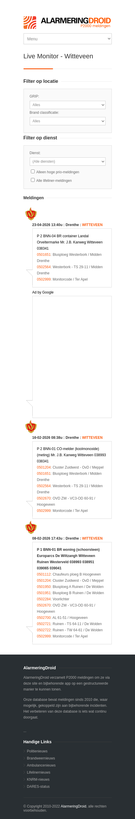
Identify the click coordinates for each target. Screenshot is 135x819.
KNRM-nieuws (38, 779)
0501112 (44, 574)
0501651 (44, 255)
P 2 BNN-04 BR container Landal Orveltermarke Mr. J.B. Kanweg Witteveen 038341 (70, 242)
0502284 (44, 599)
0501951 (44, 593)
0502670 (44, 498)
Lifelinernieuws (38, 772)
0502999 (44, 279)
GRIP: (34, 96)
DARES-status (38, 787)
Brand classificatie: (44, 113)
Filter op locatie (41, 81)
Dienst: (35, 153)
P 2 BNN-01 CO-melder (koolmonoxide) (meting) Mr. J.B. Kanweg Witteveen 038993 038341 (71, 455)
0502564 (44, 267)
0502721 (44, 624)
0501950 (44, 587)
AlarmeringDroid (73, 806)
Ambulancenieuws (41, 765)
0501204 (44, 467)
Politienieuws (37, 751)
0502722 (44, 630)
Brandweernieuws (41, 758)
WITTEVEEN (92, 225)
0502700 (44, 618)
